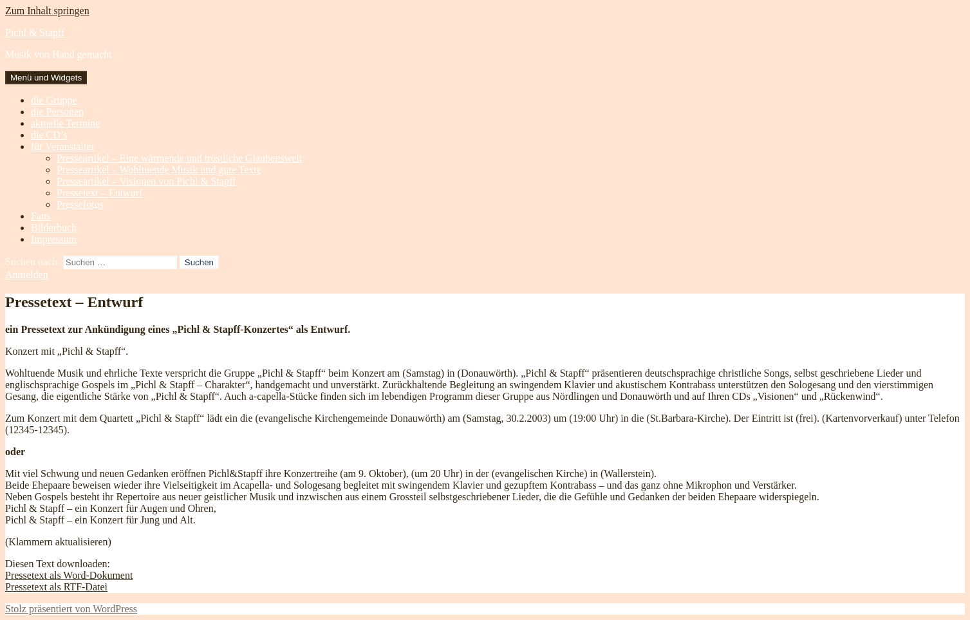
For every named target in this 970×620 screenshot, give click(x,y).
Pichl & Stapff (34, 32)
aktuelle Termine (65, 123)
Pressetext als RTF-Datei (56, 586)
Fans (40, 216)
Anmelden (26, 274)
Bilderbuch (54, 227)
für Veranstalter (63, 146)
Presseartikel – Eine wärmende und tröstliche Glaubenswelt (179, 158)
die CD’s (49, 134)
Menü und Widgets (46, 77)
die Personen (57, 111)
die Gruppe (54, 100)
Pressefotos (80, 204)
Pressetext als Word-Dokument (69, 575)
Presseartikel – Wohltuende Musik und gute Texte (159, 169)
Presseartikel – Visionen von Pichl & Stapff (146, 181)
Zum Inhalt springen (47, 10)
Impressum (54, 239)
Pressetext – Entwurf (99, 192)
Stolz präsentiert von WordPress (71, 608)
